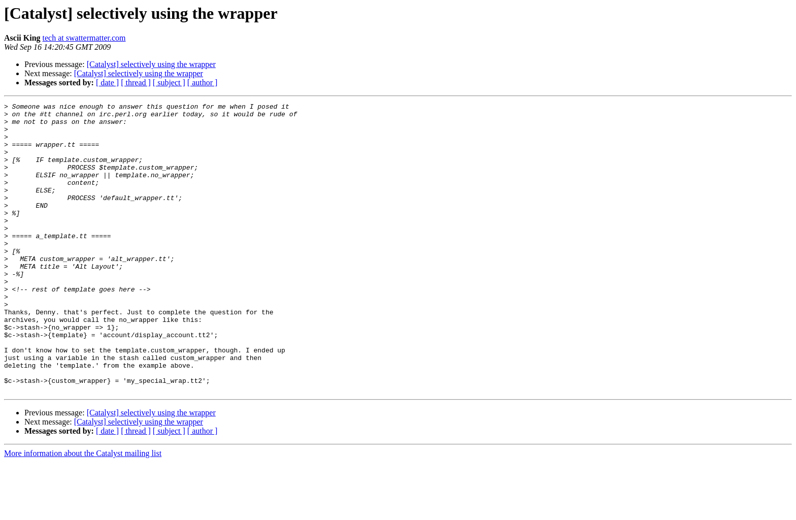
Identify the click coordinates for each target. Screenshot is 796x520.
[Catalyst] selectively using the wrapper (151, 64)
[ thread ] (136, 82)
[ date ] (107, 82)
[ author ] (202, 82)
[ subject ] (169, 82)
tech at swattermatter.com (84, 38)
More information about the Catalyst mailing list (82, 511)
